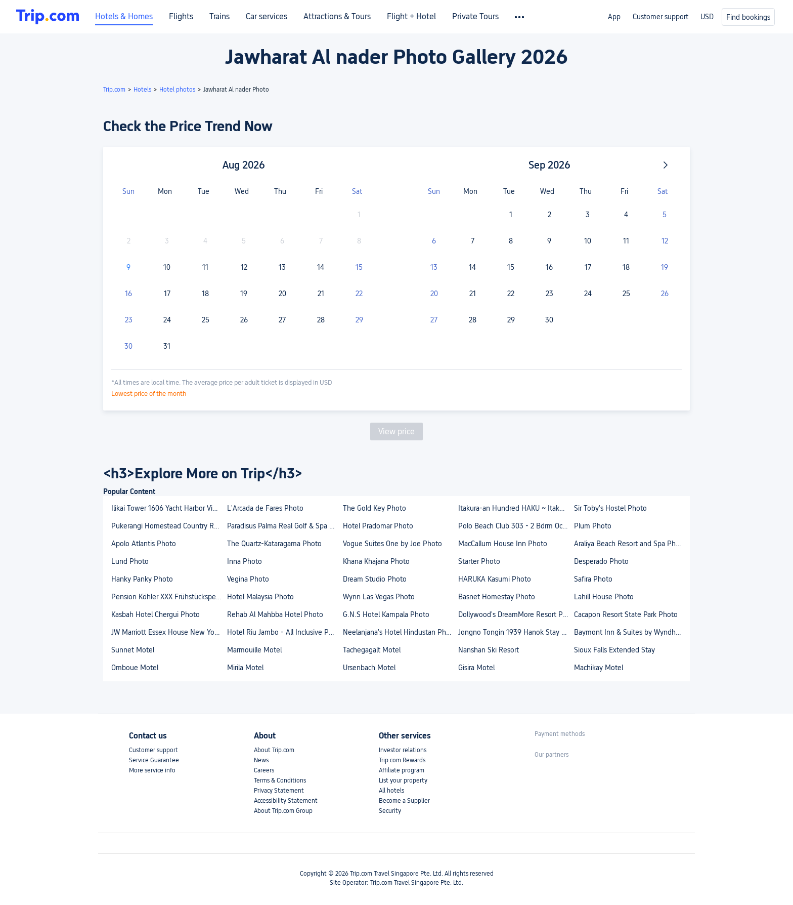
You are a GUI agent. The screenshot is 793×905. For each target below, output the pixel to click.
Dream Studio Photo (375, 579)
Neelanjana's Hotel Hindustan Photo (400, 632)
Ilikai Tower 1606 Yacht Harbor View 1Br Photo (168, 508)
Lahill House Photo (604, 597)
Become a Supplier (404, 800)
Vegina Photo (248, 579)
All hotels (391, 790)
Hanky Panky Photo (142, 579)
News (261, 760)
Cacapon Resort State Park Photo (626, 614)
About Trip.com (274, 750)
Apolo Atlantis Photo (143, 544)
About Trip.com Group (283, 810)
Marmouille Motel (254, 650)
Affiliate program (401, 770)
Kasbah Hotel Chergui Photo (155, 614)
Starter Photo (479, 561)
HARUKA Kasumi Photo (494, 579)
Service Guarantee (154, 760)
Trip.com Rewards (402, 760)
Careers (264, 770)
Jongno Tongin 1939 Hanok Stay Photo (515, 632)
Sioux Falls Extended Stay (614, 650)
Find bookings (748, 17)
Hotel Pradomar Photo (378, 526)
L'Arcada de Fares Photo (265, 508)
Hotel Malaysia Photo (260, 597)
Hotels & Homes (124, 16)
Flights (181, 16)
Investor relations (402, 750)
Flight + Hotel (411, 16)
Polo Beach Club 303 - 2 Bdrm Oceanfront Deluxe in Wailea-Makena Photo (515, 526)
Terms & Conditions (280, 780)
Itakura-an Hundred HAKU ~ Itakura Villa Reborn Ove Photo (515, 508)
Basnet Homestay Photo (496, 597)
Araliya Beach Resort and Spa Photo (630, 544)
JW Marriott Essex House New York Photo (168, 632)
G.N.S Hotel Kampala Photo (386, 614)
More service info (152, 770)
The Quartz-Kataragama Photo (274, 544)
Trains (219, 16)
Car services (266, 16)
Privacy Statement (279, 790)
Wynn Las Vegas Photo (379, 597)
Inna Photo (244, 561)
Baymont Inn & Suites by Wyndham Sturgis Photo (631, 632)
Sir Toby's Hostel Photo (610, 508)
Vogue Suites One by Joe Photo (392, 544)
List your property (403, 780)
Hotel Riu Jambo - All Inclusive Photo (284, 632)
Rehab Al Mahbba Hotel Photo (275, 614)
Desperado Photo (601, 561)
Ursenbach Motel (369, 668)
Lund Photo (130, 561)
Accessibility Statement (286, 800)
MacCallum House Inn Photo (502, 544)
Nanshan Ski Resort (488, 650)
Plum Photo (592, 526)
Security (390, 810)
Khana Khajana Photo (376, 561)
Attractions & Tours (337, 16)
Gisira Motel (476, 668)
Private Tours (475, 16)
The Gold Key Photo (374, 508)
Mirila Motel (245, 668)
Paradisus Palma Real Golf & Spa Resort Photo (284, 526)
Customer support (660, 17)
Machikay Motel (598, 668)
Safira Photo (593, 579)
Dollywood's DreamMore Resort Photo (515, 614)
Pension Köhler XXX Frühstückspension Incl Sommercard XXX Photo (168, 597)
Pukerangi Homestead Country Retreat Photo (168, 526)
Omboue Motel (134, 668)
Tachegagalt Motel (372, 650)
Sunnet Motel (132, 650)
